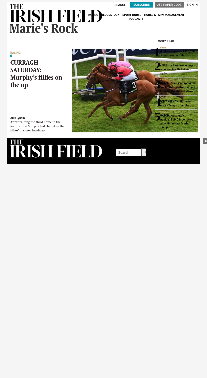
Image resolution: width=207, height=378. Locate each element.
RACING (93, 14)
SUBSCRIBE (141, 5)
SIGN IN (192, 5)
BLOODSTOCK (110, 14)
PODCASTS (136, 18)
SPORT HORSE (132, 14)
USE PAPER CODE (169, 5)
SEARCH (120, 5)
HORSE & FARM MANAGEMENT (164, 14)
